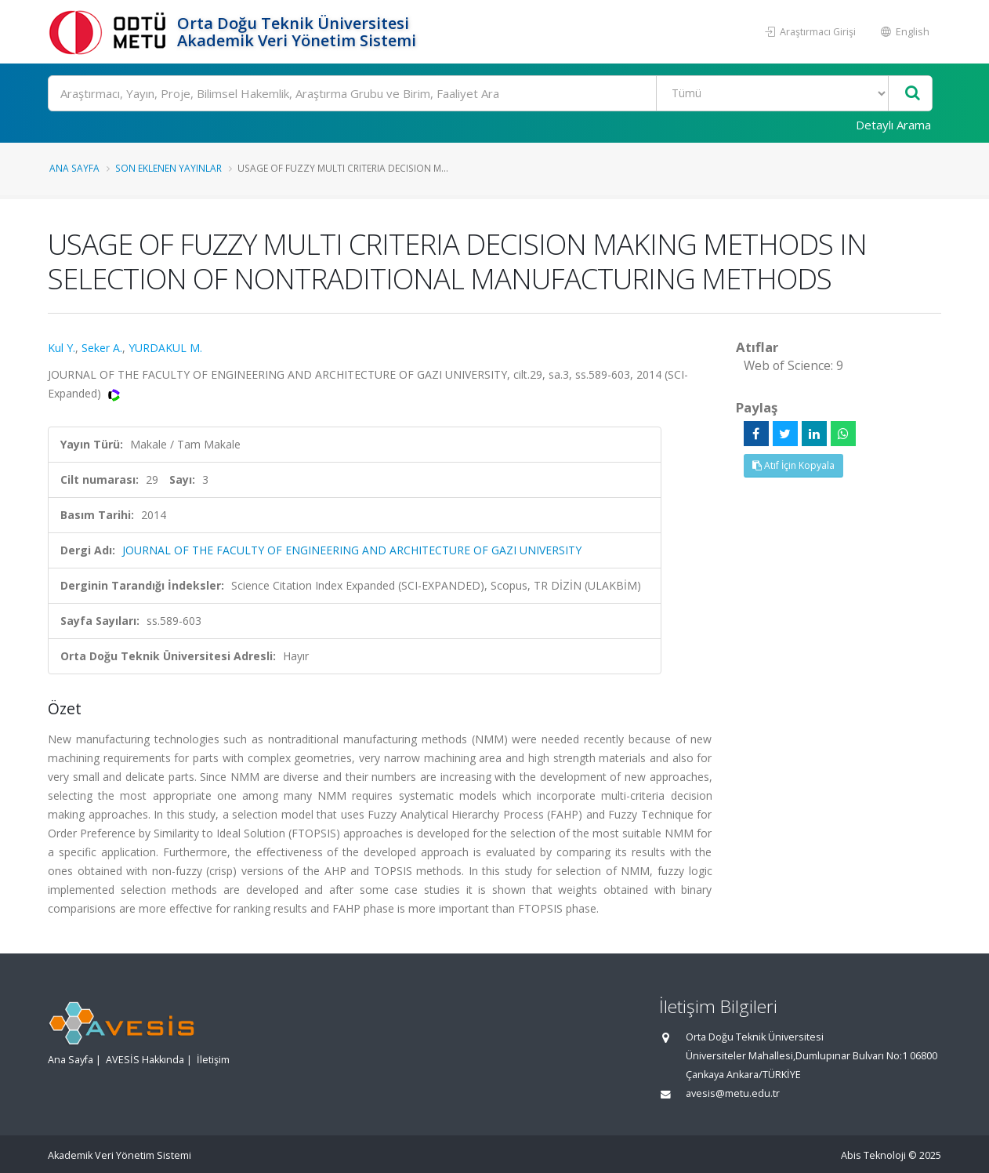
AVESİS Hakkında (145, 1059)
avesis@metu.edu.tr (733, 1093)
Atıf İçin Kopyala (793, 465)
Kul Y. (61, 347)
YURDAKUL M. (165, 347)
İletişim (213, 1059)
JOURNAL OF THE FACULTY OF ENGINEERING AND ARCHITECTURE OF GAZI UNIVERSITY (351, 550)
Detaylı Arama (893, 125)
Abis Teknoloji (873, 1155)
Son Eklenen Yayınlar (168, 168)
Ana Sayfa (74, 168)
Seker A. (102, 347)
